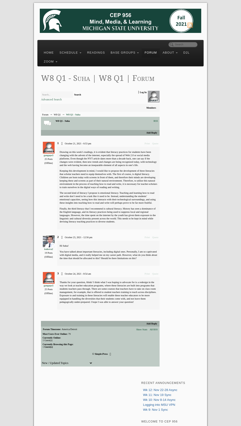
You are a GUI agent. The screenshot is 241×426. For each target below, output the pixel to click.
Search (83, 103)
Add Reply (141, 141)
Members (141, 116)
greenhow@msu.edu (177, 180)
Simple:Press (99, 382)
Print (137, 152)
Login (163, 131)
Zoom (69, 59)
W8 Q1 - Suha (79, 123)
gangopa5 (53, 163)
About (176, 50)
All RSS (144, 357)
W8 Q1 (63, 123)
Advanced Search (57, 107)
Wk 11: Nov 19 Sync (175, 93)
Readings (102, 50)
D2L (53, 59)
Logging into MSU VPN (177, 103)
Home (55, 50)
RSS (145, 129)
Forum (157, 50)
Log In (133, 100)
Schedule (77, 50)
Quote (145, 152)
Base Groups (131, 50)
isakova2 (53, 270)
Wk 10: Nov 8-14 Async (177, 98)
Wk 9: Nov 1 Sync (173, 108)
